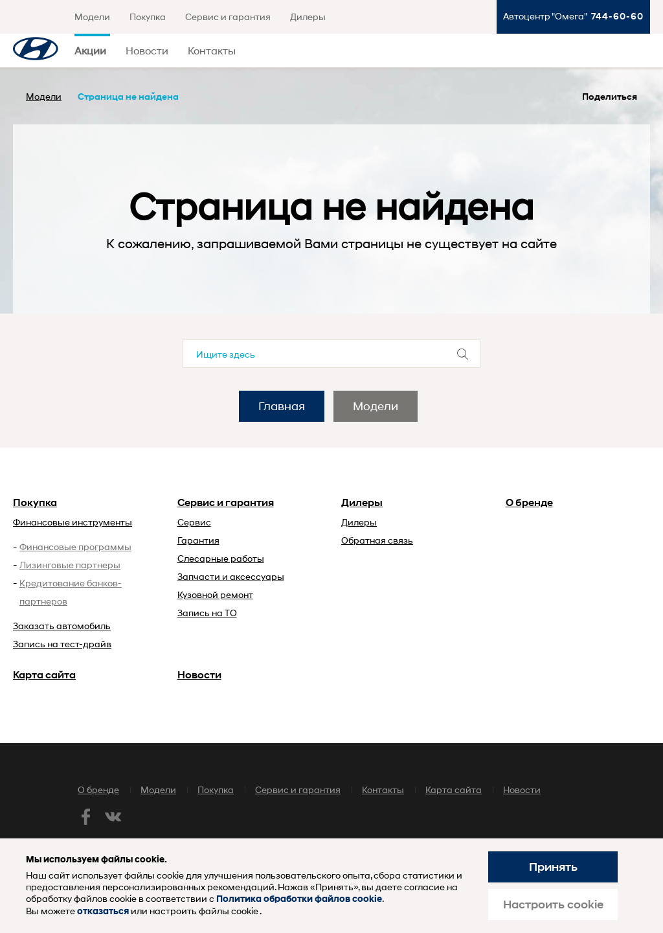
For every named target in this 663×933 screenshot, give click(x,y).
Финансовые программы (75, 546)
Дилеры (308, 16)
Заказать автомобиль (62, 625)
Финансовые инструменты (72, 521)
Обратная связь (377, 540)
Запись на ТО (207, 612)
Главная (281, 406)
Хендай (35, 51)
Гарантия (198, 540)
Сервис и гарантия (228, 16)
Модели (92, 16)
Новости (147, 50)
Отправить (462, 354)
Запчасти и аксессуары (230, 576)
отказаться (103, 911)
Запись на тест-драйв (62, 643)
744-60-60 (617, 15)
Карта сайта (44, 675)
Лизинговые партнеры (69, 564)
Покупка (147, 16)
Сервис (194, 521)
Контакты (212, 50)
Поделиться (609, 96)
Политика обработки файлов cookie (299, 898)
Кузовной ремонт (215, 594)
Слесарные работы (220, 558)
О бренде (529, 502)
